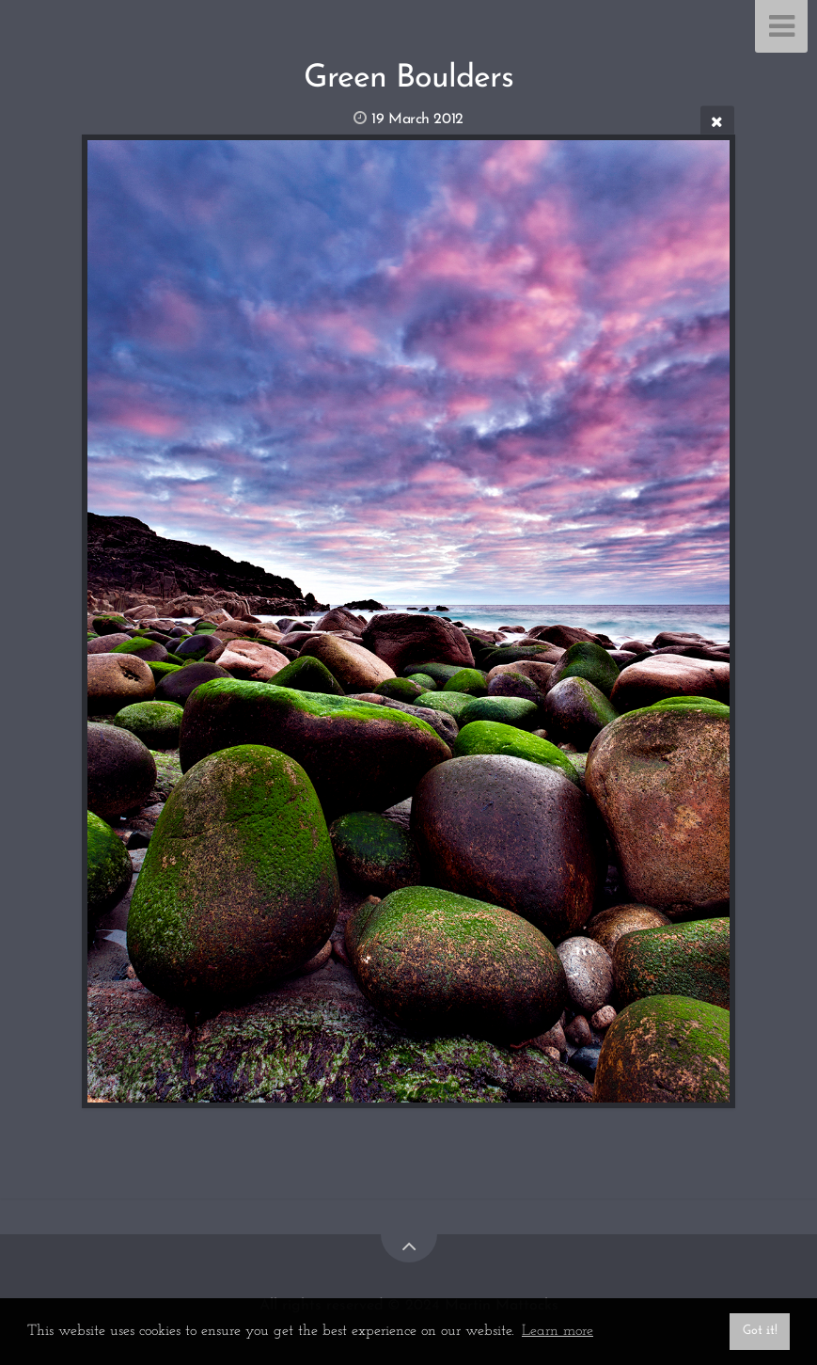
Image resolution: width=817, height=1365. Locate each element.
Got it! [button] (760, 1331)
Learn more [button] (557, 1331)
